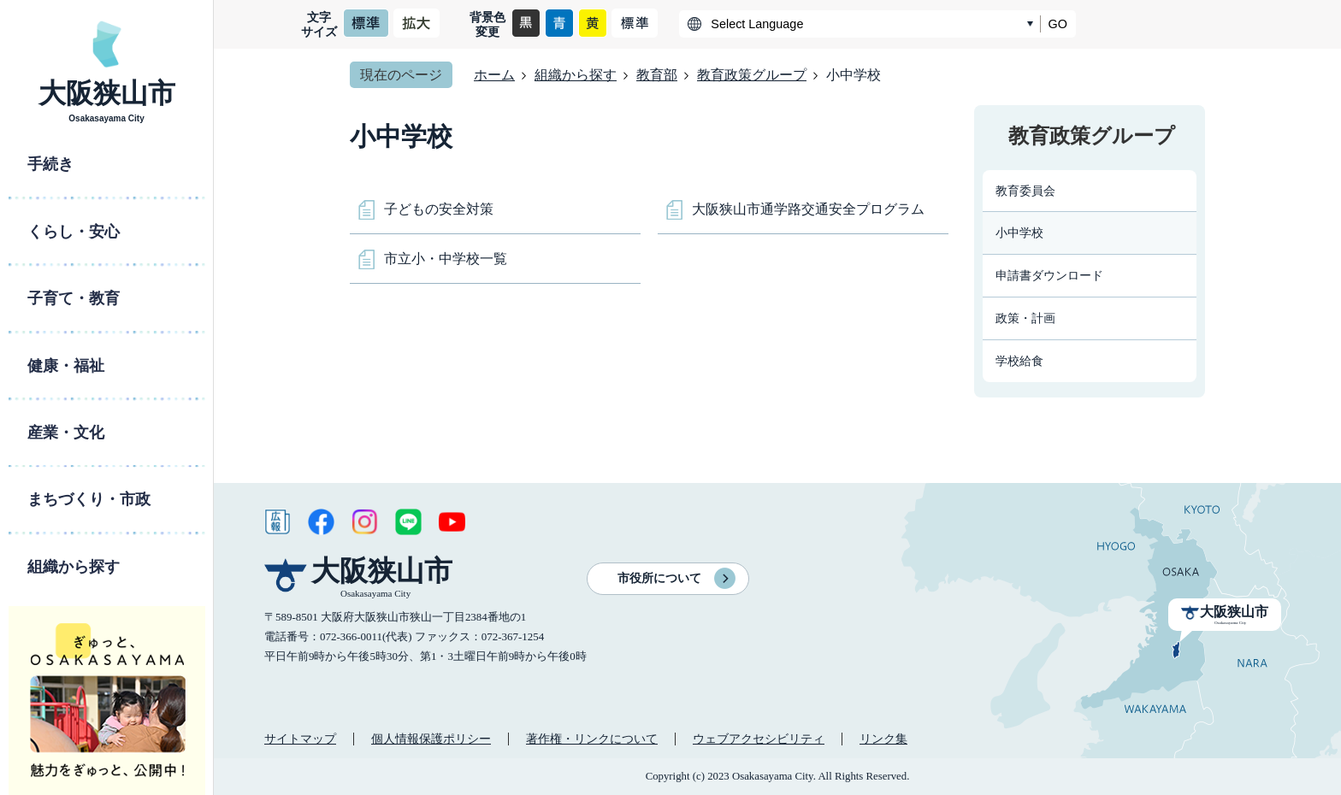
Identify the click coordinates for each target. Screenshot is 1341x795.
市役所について (659, 578)
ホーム (494, 75)
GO (1058, 24)
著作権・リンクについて (592, 738)
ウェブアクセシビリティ (758, 738)
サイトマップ (300, 738)
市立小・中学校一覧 (445, 258)
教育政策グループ (751, 75)
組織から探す (576, 75)
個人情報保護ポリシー (431, 738)
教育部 (656, 75)
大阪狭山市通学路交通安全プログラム (808, 209)
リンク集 (883, 738)
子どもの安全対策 (438, 209)
